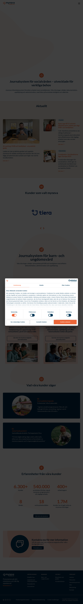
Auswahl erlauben (41, 322)
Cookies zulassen (65, 322)
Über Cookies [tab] (66, 285)
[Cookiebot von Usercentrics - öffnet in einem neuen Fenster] (70, 281)
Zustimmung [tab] (17, 285)
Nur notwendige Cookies (18, 322)
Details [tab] (41, 285)
